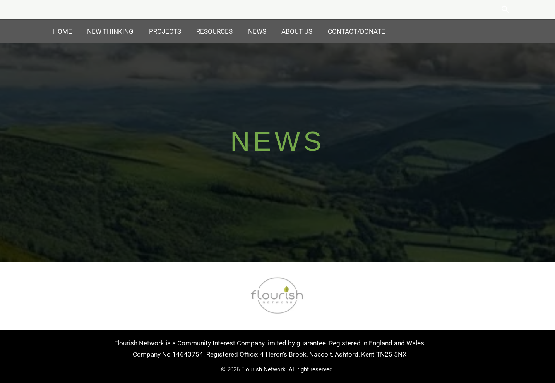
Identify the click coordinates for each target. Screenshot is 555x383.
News (247, 31)
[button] (505, 10)
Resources (207, 31)
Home (61, 31)
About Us (285, 31)
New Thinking (107, 31)
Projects (160, 31)
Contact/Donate (342, 31)
